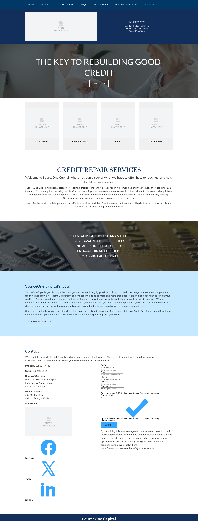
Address (104, 381)
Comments (106, 386)
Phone (104, 377)
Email (103, 372)
